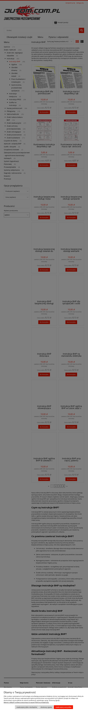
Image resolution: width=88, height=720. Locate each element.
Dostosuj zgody (46, 707)
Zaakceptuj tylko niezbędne (26, 707)
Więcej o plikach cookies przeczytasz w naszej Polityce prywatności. (26, 702)
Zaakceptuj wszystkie (63, 707)
